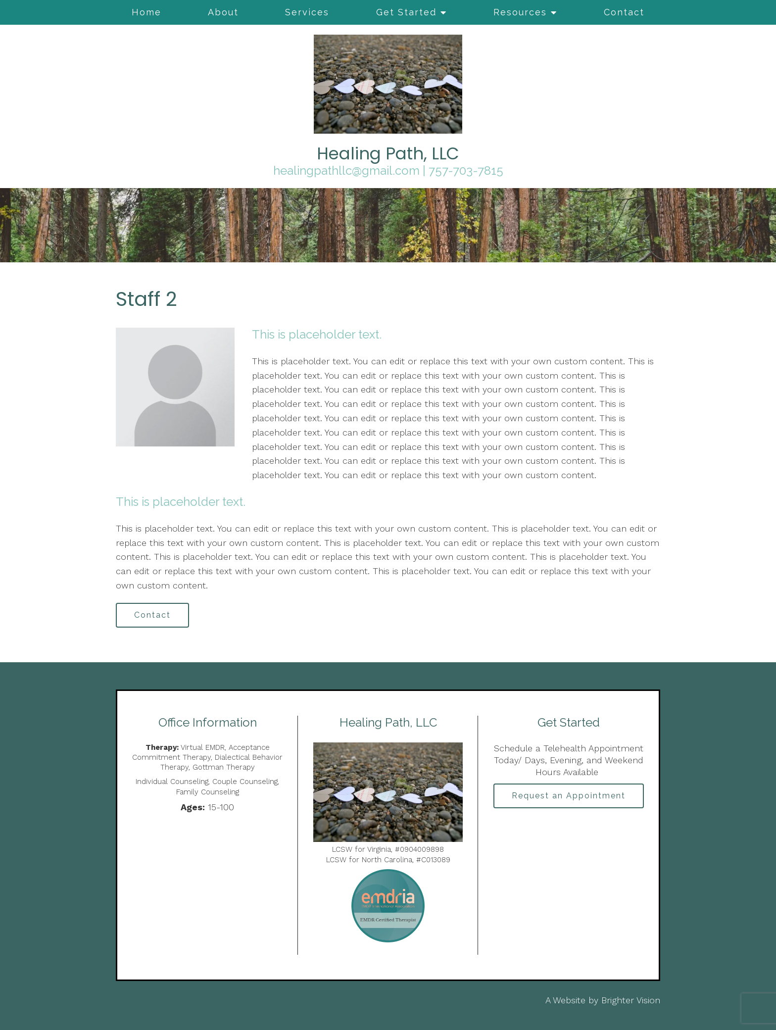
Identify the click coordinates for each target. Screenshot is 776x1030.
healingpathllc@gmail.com (346, 170)
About (223, 12)
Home (146, 12)
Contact (624, 12)
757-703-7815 (466, 170)
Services (307, 12)
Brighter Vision (630, 1000)
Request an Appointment (569, 795)
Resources (520, 12)
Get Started (406, 12)
